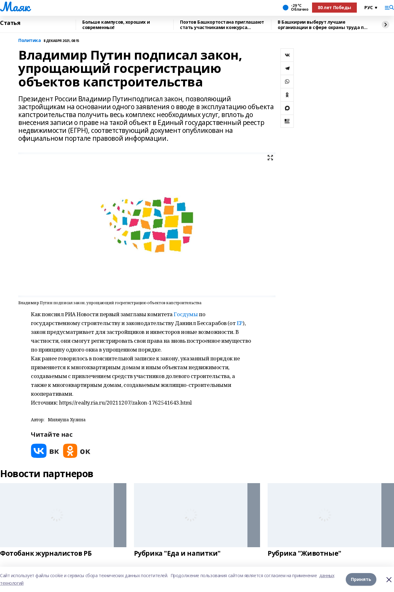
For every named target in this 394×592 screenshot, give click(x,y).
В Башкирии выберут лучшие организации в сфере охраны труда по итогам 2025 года (322, 25)
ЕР (240, 323)
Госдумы (186, 314)
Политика (29, 40)
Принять (361, 579)
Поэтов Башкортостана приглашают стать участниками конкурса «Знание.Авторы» (222, 25)
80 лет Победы (334, 7)
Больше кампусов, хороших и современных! (116, 25)
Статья (10, 23)
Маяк (14, 7)
